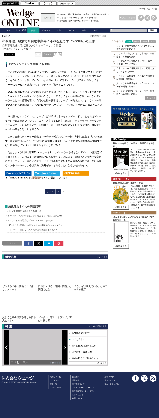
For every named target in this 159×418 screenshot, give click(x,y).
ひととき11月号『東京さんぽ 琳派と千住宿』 (79, 18)
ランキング (54, 380)
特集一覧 (53, 384)
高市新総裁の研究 (81, 333)
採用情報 (75, 380)
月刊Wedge (109, 377)
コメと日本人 (19, 362)
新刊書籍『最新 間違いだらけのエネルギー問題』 (80, 21)
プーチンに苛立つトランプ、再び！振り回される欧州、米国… (135, 92)
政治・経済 (21, 30)
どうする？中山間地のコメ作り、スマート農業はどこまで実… (135, 62)
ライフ (71, 30)
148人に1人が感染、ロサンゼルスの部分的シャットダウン (35, 225)
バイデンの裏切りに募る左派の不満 (24, 211)
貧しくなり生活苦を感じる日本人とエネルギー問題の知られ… (135, 85)
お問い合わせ (77, 398)
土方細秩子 (17, 49)
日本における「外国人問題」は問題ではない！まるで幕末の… (135, 70)
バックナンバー (12, 243)
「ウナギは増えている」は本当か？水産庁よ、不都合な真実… (135, 55)
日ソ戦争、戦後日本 (82, 352)
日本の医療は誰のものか (84, 345)
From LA (6, 36)
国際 (33, 30)
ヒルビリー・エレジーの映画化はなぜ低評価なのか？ (33, 230)
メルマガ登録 (128, 17)
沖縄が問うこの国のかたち (85, 358)
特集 (84, 30)
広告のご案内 (77, 395)
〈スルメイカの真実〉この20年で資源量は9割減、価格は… (135, 77)
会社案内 (75, 377)
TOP (8, 30)
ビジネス (46, 30)
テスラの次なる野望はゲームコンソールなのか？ (31, 220)
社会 (59, 30)
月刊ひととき (109, 380)
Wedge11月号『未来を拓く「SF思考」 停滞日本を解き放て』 (85, 14)
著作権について (78, 384)
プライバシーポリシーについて (84, 387)
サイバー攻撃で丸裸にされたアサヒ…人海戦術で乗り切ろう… (135, 47)
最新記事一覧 (55, 377)
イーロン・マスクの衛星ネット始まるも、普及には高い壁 (35, 215)
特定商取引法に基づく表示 (83, 391)
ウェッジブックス (111, 384)
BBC (96, 30)
